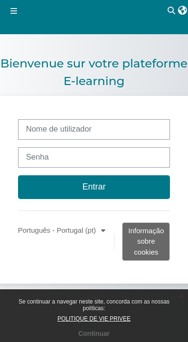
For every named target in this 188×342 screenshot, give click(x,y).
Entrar (93, 186)
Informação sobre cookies (146, 241)
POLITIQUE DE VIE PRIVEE (94, 318)
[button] (182, 11)
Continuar (94, 333)
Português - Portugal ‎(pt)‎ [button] (58, 230)
